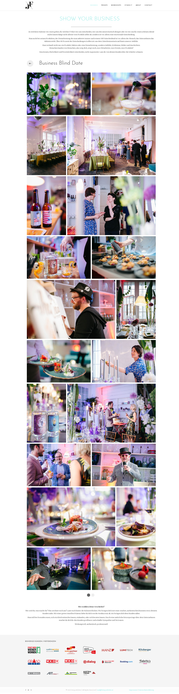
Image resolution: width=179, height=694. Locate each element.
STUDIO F (128, 5)
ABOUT (138, 5)
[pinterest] (28, 690)
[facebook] (25, 690)
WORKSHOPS (116, 5)
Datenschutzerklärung (146, 690)
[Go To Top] (165, 684)
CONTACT (148, 5)
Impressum (133, 690)
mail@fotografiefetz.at (105, 690)
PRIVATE (104, 5)
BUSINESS (94, 5)
